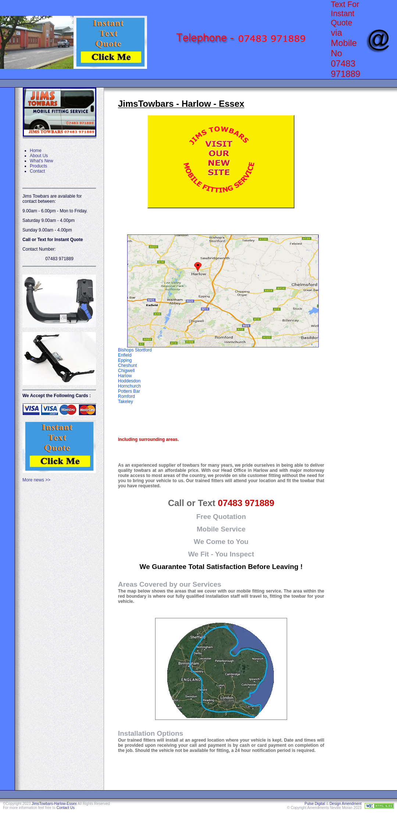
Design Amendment (345, 804)
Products (38, 166)
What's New (41, 160)
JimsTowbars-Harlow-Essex (54, 804)
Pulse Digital (315, 804)
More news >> (36, 480)
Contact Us (66, 808)
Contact (37, 171)
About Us (39, 155)
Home (36, 150)
